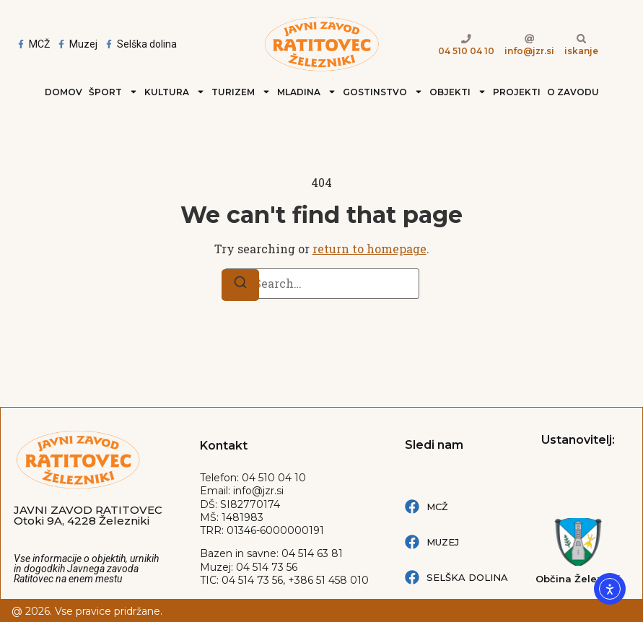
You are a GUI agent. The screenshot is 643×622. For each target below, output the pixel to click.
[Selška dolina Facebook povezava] (466, 577)
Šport (113, 91)
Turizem (241, 91)
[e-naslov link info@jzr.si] (529, 38)
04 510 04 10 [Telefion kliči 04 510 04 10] (466, 50)
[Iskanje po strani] (581, 38)
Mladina (306, 91)
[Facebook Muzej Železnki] (76, 44)
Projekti (517, 92)
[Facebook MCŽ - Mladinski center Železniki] (32, 44)
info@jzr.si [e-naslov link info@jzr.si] (529, 50)
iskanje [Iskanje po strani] (581, 50)
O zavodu (573, 92)
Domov (63, 92)
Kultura (174, 91)
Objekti (457, 91)
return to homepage (369, 248)
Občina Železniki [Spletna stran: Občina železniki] (578, 578)
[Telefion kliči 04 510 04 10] (466, 38)
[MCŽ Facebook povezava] (466, 506)
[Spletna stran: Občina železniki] (578, 541)
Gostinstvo (383, 91)
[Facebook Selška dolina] (139, 44)
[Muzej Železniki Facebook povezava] (466, 542)
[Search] (240, 285)
